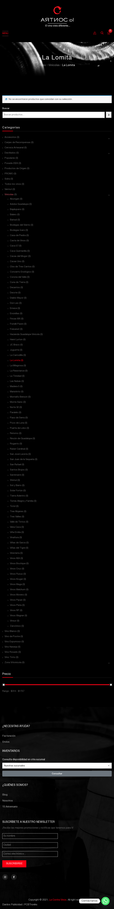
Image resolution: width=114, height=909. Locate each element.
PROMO (9, 174)
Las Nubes (15, 381)
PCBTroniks (30, 905)
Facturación (8, 736)
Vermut (8, 189)
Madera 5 (14, 386)
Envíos (5, 742)
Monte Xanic (16, 402)
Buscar (5, 108)
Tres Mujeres (16, 511)
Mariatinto (15, 392)
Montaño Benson (19, 397)
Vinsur (13, 621)
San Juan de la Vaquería (22, 459)
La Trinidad (15, 376)
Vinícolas (54, 65)
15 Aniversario (10, 807)
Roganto (14, 444)
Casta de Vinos (18, 241)
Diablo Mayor (16, 298)
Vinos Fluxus (16, 574)
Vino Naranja (11, 647)
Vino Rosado (11, 652)
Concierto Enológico (20, 272)
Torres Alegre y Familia (21, 501)
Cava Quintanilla (18, 251)
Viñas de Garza (18, 543)
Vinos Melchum (17, 590)
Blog (4, 795)
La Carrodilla (16, 355)
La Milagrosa (16, 366)
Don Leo (14, 303)
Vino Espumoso (13, 642)
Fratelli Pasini (16, 324)
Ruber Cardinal (17, 449)
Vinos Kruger (16, 579)
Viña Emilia (15, 532)
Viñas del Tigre (17, 548)
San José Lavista (19, 454)
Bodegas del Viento (20, 225)
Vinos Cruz (15, 569)
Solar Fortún (16, 491)
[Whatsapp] (105, 901)
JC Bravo (15, 345)
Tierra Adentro (17, 496)
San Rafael (15, 465)
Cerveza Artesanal (14, 148)
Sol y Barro (15, 485)
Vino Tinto (10, 657)
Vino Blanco (11, 631)
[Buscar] (109, 115)
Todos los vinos (13, 184)
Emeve (13, 308)
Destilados (10, 153)
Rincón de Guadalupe (21, 438)
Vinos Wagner (17, 616)
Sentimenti (15, 475)
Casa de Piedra (18, 235)
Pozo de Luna (17, 423)
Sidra (7, 179)
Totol (12, 506)
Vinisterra (15, 553)
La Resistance (17, 371)
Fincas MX (15, 319)
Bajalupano (15, 209)
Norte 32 (14, 407)
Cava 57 (14, 246)
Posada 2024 (11, 163)
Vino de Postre (12, 636)
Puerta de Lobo (18, 428)
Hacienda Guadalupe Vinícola (25, 334)
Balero (13, 215)
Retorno (14, 433)
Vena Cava (15, 527)
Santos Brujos (17, 470)
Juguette (14, 350)
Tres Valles (15, 517)
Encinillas (14, 313)
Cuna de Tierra (17, 282)
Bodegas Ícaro (17, 230)
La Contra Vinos (57, 900)
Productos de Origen (15, 168)
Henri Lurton (16, 340)
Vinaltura (14, 537)
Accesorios (10, 137)
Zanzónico (15, 626)
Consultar (57, 773)
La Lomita (15, 360)
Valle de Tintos (17, 522)
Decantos (15, 287)
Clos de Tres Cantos (20, 267)
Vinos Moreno (17, 595)
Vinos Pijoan (16, 600)
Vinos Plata (16, 605)
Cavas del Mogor (19, 256)
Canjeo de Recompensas (17, 142)
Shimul (13, 480)
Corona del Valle (18, 277)
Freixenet (14, 329)
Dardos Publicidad (12, 905)
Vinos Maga (16, 584)
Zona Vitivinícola (13, 662)
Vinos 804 (15, 558)
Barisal (13, 220)
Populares (10, 158)
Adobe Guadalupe (19, 204)
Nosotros (7, 801)
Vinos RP (14, 610)
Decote (13, 293)
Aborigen (14, 199)
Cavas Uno (15, 261)
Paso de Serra (17, 418)
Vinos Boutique (18, 563)
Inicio (42, 65)
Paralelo (14, 412)
